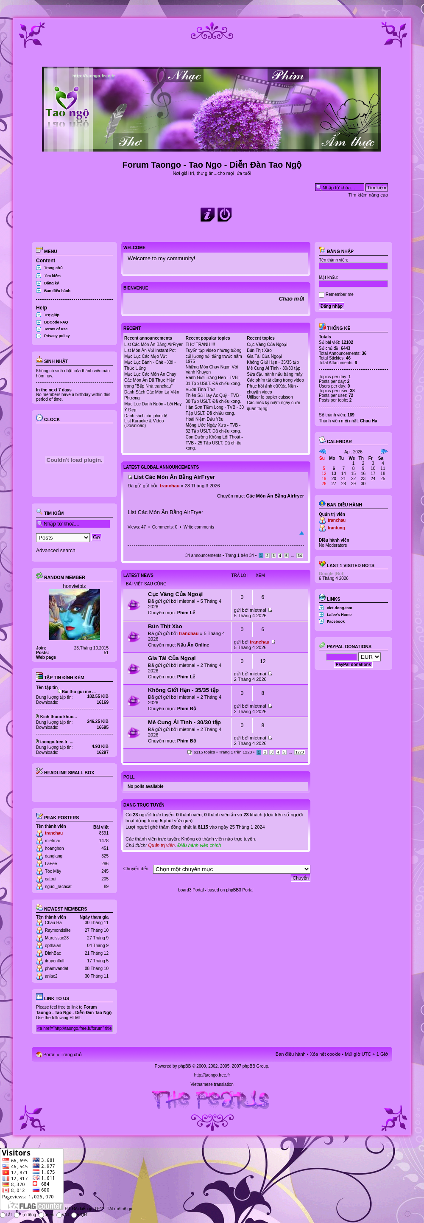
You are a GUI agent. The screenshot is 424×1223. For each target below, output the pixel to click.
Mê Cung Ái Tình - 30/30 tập (273, 368)
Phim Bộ (186, 708)
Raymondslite (58, 930)
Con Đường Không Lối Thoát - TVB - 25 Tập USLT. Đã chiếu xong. (214, 442)
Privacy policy (57, 336)
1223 (300, 752)
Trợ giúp (51, 315)
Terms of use (55, 329)
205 (105, 879)
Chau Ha (53, 922)
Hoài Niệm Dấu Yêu (204, 419)
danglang (53, 856)
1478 (104, 840)
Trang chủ (53, 268)
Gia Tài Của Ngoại (264, 356)
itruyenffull (54, 961)
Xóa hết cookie (325, 1054)
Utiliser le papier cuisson (270, 397)
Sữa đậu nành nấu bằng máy (274, 374)
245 (105, 871)
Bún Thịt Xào (259, 350)
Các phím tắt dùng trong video (275, 380)
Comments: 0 (164, 527)
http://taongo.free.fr (212, 1075)
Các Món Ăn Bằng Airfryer (275, 495)
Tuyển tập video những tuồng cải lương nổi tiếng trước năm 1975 (214, 356)
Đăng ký (51, 283)
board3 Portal (191, 890)
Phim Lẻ (186, 612)
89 (106, 886)
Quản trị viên (161, 845)
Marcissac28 (57, 938)
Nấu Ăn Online (193, 644)
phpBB (184, 1066)
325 (105, 856)
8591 (104, 833)
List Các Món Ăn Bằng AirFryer (153, 344)
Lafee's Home (339, 615)
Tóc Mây (53, 871)
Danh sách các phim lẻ (145, 415)
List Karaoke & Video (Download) (144, 423)
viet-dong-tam (339, 608)
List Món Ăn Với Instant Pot (150, 350)
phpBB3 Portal (240, 890)
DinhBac (53, 953)
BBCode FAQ (56, 322)
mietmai (52, 840)
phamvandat (56, 968)
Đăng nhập (336, 251)
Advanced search (55, 551)
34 (300, 556)
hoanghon (54, 848)
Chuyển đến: (136, 868)
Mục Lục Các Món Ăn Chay (150, 374)
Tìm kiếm (52, 276)
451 (105, 848)
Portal (49, 1054)
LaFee (51, 863)
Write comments (199, 527)
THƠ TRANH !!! (200, 344)
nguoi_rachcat (58, 886)
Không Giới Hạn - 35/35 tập (273, 362)
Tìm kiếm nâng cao (368, 194)
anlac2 (51, 976)
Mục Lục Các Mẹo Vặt (145, 356)
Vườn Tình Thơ (200, 389)
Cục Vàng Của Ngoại (267, 344)
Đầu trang (301, 533)
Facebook (336, 621)
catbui (50, 879)
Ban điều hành (57, 291)
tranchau (54, 833)
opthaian (53, 945)
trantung (336, 528)
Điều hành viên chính (199, 845)
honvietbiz (74, 586)
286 (105, 863)
